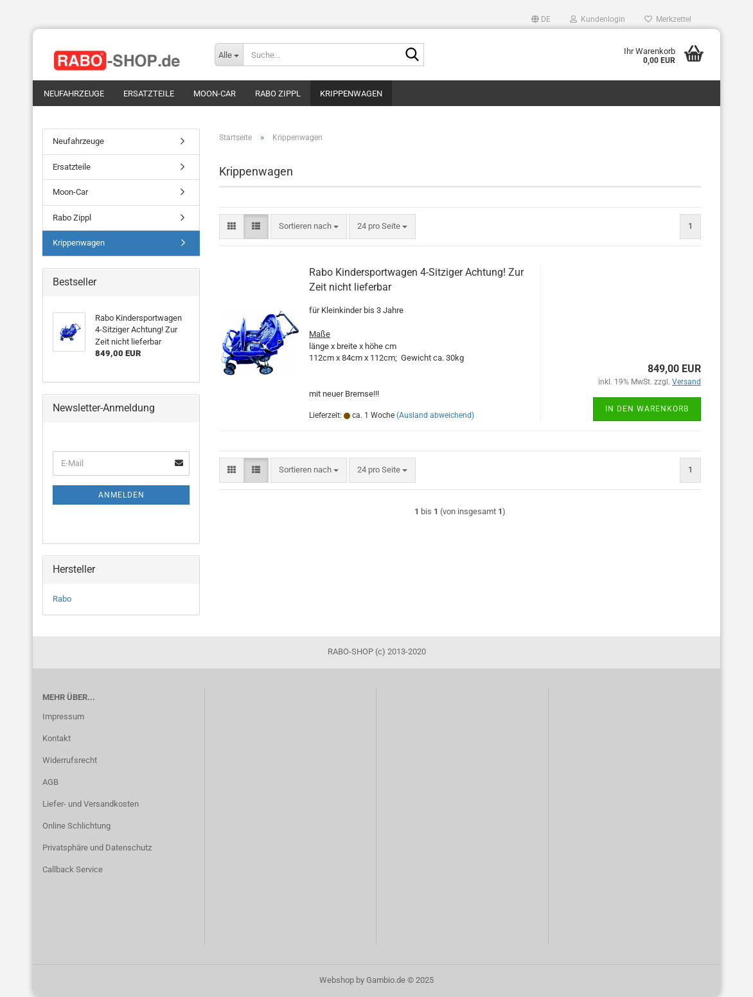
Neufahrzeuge (74, 93)
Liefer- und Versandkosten (90, 804)
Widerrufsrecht (69, 760)
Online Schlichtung (76, 826)
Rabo (62, 599)
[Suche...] (229, 54)
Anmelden (121, 494)
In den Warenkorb (647, 408)
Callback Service (72, 869)
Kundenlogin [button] (597, 19)
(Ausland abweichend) (435, 415)
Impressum (63, 716)
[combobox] (308, 226)
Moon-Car (214, 93)
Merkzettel (667, 19)
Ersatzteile (148, 93)
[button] (541, 19)
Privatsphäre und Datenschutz (97, 847)
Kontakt (56, 738)
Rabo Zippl (278, 93)
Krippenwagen (351, 93)
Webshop (336, 980)
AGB (50, 782)
